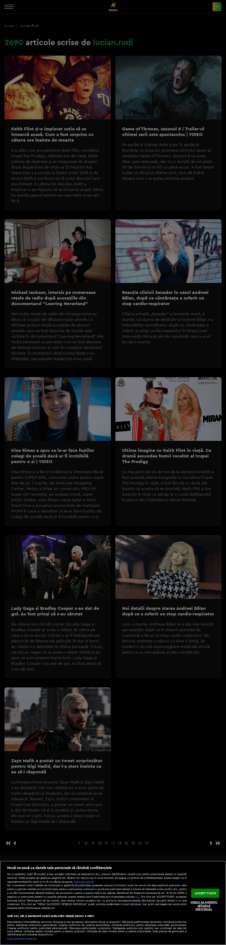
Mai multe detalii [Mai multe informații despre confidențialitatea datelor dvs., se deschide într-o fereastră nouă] (84, 881)
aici (137, 896)
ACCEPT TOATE (205, 893)
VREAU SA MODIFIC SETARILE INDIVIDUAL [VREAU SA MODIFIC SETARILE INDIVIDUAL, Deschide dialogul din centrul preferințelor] (203, 905)
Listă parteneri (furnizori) (22, 938)
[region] (113, 903)
